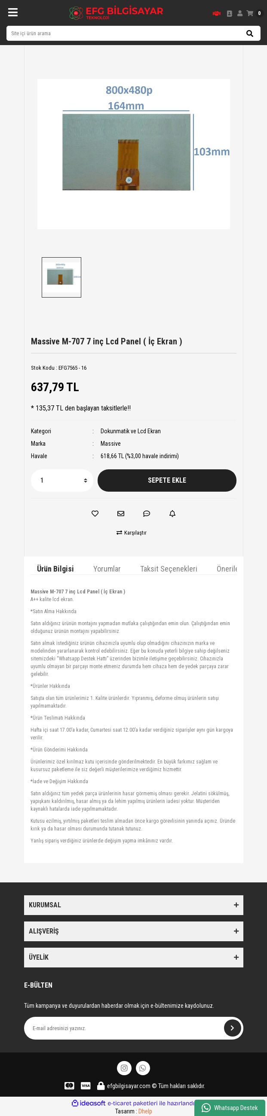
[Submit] (232, 1028)
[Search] (133, 33)
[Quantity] (62, 480)
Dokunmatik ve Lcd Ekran (131, 431)
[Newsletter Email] (133, 1028)
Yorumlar (107, 568)
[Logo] (116, 12)
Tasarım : (133, 1111)
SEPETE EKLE (167, 480)
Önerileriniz (234, 568)
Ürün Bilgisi (55, 568)
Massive (111, 443)
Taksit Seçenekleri (168, 568)
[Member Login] (239, 13)
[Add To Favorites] (95, 513)
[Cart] (255, 13)
